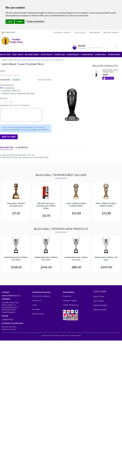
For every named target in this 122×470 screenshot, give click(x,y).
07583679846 (7, 320)
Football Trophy (62, 33)
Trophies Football (70, 301)
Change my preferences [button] (35, 22)
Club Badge (21, 148)
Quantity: (4, 99)
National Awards (99, 310)
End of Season (48, 55)
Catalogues (80, 33)
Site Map (35, 310)
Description (6, 148)
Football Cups (61, 55)
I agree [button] (9, 22)
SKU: (40, 80)
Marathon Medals (100, 306)
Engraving (94, 33)
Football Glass (102, 55)
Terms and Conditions (41, 296)
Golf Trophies (98, 301)
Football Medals (89, 55)
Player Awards (19, 55)
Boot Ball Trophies (34, 55)
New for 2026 (7, 55)
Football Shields (116, 55)
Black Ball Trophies (34, 60)
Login (34, 305)
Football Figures (74, 55)
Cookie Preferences (71, 305)
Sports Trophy (98, 297)
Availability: (5, 80)
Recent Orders (110, 33)
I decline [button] (20, 22)
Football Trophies (7, 60)
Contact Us (36, 301)
